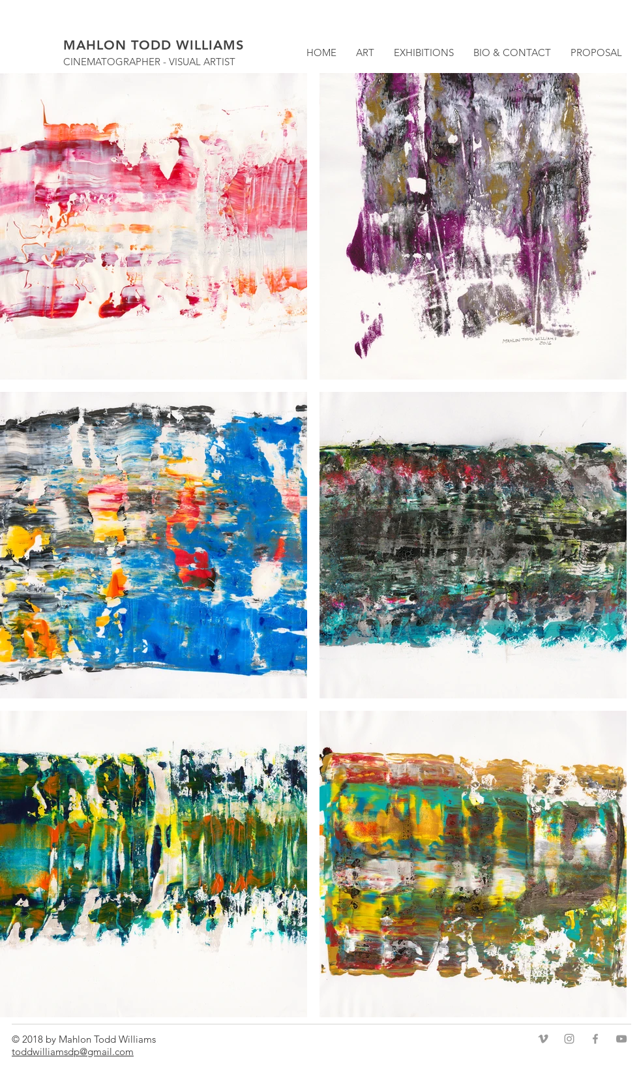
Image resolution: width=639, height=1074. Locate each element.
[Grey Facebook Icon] (595, 1038)
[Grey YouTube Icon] (621, 1038)
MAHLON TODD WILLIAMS (153, 45)
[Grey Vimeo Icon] (543, 1038)
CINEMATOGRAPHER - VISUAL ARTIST (149, 61)
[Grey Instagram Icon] (569, 1038)
